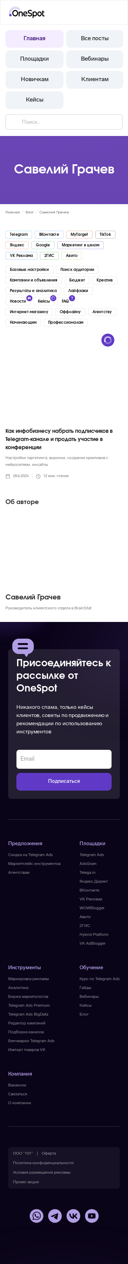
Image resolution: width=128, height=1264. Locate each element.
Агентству (102, 312)
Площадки (34, 59)
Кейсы (34, 100)
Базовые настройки (29, 270)
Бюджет (77, 280)
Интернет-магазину (29, 312)
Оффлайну (70, 312)
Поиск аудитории (77, 270)
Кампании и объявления (34, 280)
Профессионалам (65, 322)
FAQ (65, 301)
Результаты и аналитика (33, 291)
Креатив (105, 280)
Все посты (95, 39)
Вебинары (95, 59)
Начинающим (23, 322)
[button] (113, 12)
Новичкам (34, 79)
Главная (34, 39)
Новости (18, 301)
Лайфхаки (78, 291)
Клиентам (95, 79)
